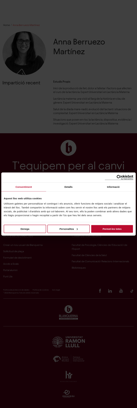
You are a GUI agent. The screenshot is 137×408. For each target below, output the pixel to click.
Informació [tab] (113, 186)
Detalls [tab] (68, 186)
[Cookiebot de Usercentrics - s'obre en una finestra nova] (119, 177)
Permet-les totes (112, 228)
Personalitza (69, 228)
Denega (24, 228)
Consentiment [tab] (23, 186)
